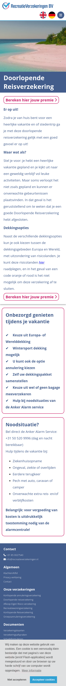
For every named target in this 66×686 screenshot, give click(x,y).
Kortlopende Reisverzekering (18, 612)
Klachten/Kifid (11, 573)
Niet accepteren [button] (16, 679)
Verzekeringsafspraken (15, 634)
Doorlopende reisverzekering (18, 599)
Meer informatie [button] (31, 670)
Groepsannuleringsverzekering (19, 616)
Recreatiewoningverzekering (18, 608)
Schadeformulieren (13, 639)
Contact (7, 581)
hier (42, 262)
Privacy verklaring (12, 577)
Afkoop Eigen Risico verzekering (20, 603)
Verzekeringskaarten (14, 630)
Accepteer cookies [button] (43, 679)
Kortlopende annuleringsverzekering (22, 595)
